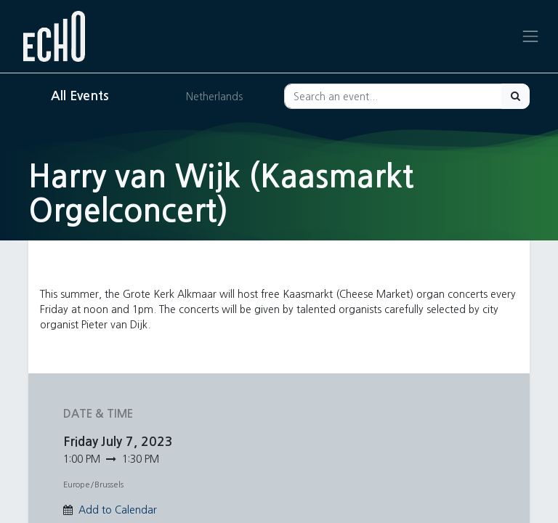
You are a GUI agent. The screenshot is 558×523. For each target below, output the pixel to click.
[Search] (515, 96)
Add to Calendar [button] (117, 510)
